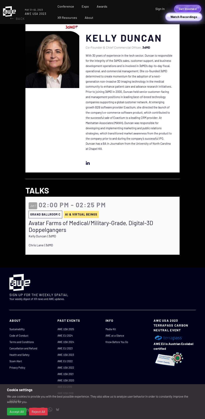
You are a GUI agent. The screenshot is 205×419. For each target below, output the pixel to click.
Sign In (160, 9)
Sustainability (17, 329)
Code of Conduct (18, 335)
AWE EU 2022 (65, 361)
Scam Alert (15, 361)
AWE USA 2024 (65, 342)
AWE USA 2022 (65, 367)
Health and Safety (19, 354)
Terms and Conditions (21, 342)
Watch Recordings (183, 17)
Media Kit (111, 329)
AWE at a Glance (115, 335)
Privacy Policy (17, 367)
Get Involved (188, 9)
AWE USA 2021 (65, 374)
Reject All (38, 411)
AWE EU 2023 (65, 348)
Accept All (17, 411)
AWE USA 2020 (65, 380)
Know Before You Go (117, 342)
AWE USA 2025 (65, 329)
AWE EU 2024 (65, 335)
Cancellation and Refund (23, 348)
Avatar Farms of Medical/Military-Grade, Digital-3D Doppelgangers (91, 226)
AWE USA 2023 (65, 354)
